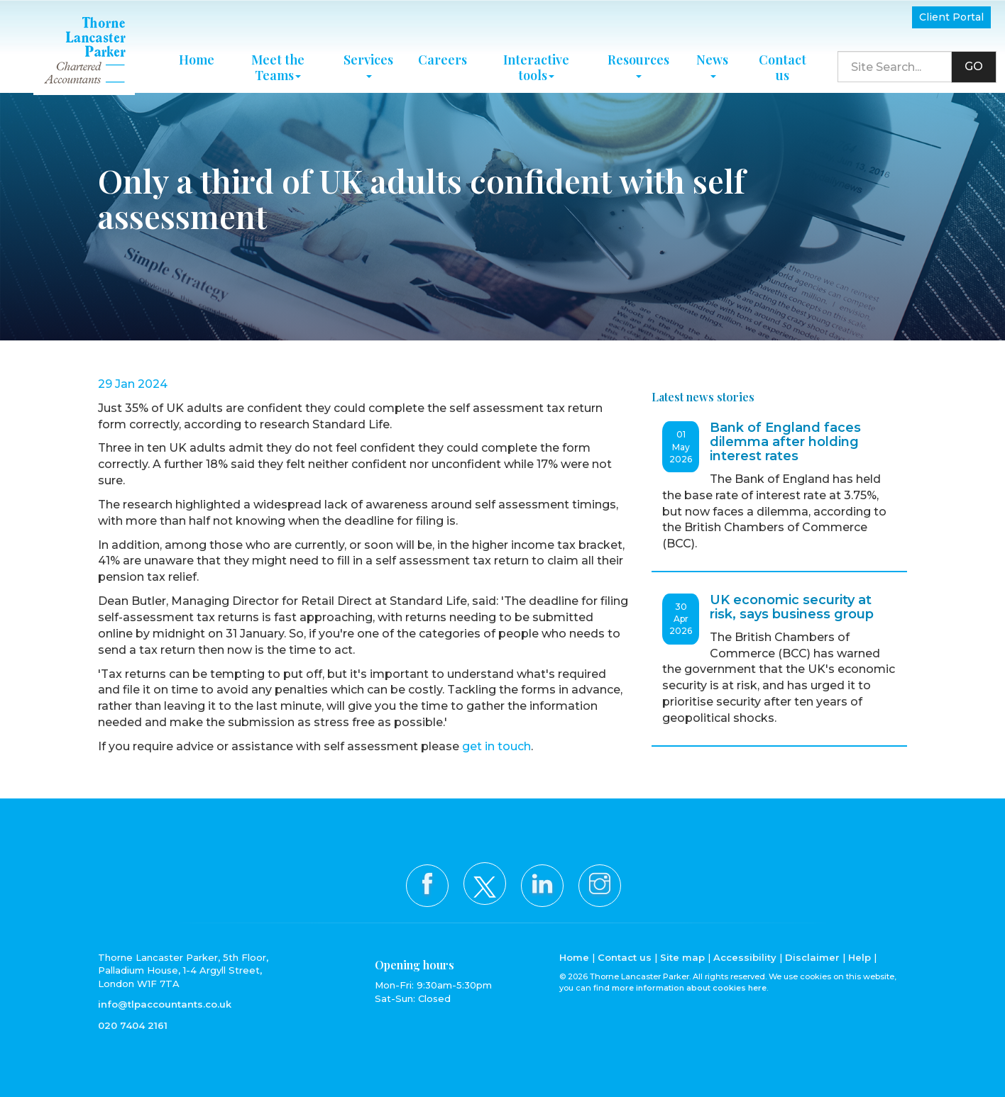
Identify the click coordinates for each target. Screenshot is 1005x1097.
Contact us (782, 64)
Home (196, 56)
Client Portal (951, 17)
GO (974, 64)
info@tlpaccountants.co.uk (164, 1004)
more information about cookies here (689, 988)
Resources (638, 61)
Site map (682, 957)
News (712, 61)
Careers (442, 56)
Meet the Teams (277, 64)
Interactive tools (536, 64)
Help (859, 957)
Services (368, 61)
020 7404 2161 (133, 1025)
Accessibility (744, 957)
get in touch (496, 746)
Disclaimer (812, 957)
